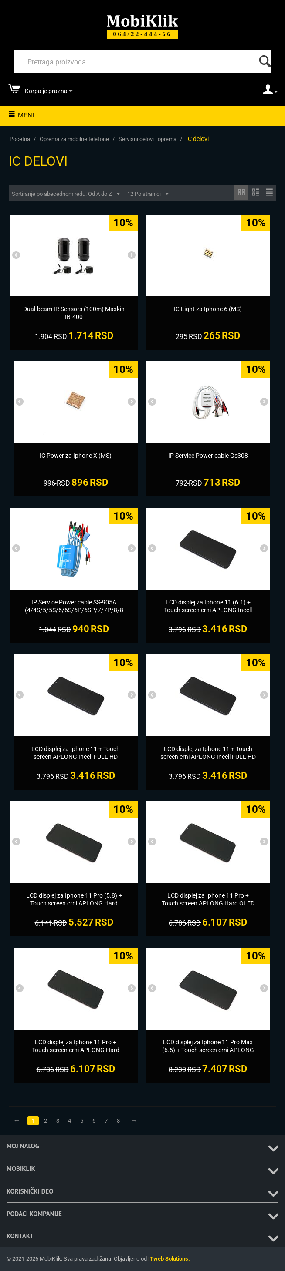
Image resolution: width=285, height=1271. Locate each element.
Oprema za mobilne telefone (74, 139)
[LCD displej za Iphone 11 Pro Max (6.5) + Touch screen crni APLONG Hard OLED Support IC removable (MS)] (208, 1054)
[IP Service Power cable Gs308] (208, 456)
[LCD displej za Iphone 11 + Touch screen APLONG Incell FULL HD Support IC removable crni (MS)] (76, 757)
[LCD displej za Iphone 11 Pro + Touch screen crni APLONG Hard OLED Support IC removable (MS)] (76, 1050)
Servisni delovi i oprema (147, 139)
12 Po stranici (148, 194)
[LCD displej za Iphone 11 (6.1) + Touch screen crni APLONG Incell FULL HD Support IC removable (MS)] (208, 610)
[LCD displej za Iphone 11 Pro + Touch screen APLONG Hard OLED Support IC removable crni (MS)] (208, 904)
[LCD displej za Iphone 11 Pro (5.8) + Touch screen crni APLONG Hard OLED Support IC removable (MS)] (74, 904)
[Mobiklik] (142, 20)
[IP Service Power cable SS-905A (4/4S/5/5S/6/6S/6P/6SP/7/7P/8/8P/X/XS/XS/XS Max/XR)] (74, 610)
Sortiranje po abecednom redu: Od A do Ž (66, 194)
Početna (20, 139)
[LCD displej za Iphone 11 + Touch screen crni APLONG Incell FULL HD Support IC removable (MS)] (208, 757)
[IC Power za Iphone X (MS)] (76, 456)
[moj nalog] (270, 92)
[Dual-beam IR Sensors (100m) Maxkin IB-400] (74, 313)
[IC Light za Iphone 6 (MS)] (208, 309)
